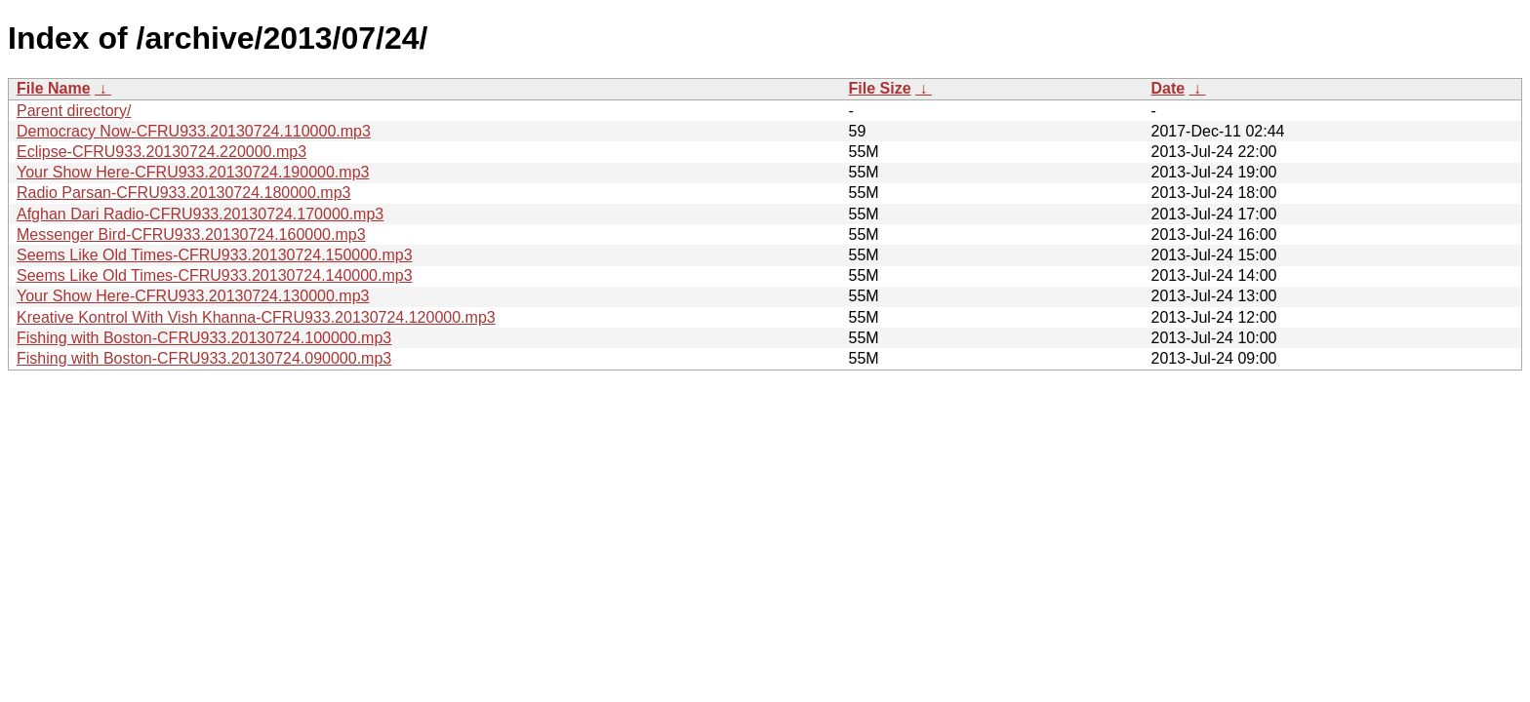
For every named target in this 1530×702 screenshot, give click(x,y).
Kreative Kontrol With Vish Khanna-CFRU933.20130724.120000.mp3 (256, 317)
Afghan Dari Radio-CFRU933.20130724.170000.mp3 (200, 214)
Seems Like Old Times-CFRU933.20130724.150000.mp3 (215, 255)
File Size (880, 88)
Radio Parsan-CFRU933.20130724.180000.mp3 (183, 192)
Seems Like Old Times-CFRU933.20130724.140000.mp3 (215, 275)
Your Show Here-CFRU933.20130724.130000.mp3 (193, 296)
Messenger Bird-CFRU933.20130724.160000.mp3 (191, 234)
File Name (54, 88)
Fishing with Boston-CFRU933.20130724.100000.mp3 (204, 338)
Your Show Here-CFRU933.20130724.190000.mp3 (193, 172)
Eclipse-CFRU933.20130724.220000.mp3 (161, 151)
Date (1168, 88)
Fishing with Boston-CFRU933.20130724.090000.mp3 (204, 358)
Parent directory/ (74, 110)
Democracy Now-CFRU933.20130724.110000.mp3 (194, 131)
